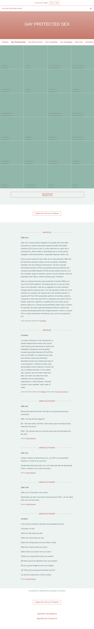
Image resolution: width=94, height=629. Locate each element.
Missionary (5, 67)
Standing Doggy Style (55, 114)
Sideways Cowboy (54, 67)
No (57, 3)
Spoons (27, 67)
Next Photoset (47, 194)
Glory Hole (79, 42)
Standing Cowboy (30, 186)
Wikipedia (43, 321)
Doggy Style (76, 162)
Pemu (57, 392)
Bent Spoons (52, 138)
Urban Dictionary (31, 438)
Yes (51, 3)
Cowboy (51, 186)
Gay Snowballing (51, 42)
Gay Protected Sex (18, 42)
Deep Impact (52, 90)
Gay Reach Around (35, 42)
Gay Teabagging (66, 42)
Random (5, 42)
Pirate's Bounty (6, 90)
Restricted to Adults (47, 619)
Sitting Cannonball (78, 67)
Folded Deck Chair (78, 114)
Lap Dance (5, 186)
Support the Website (47, 614)
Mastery (75, 186)
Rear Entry (76, 90)
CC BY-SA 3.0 (63, 392)
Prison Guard (29, 162)
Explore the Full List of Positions (47, 213)
